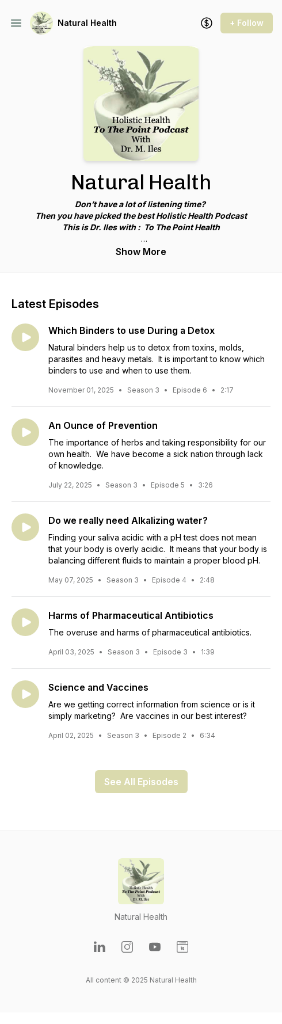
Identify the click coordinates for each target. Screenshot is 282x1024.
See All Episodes (141, 781)
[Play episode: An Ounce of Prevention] (25, 432)
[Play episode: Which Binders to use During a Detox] (25, 337)
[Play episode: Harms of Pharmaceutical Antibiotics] (25, 622)
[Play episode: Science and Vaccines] (25, 694)
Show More (141, 251)
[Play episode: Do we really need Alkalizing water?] (25, 527)
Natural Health (87, 23)
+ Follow (247, 23)
